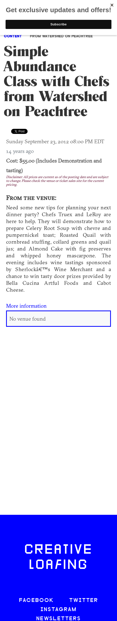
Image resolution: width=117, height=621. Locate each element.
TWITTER (83, 600)
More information (26, 305)
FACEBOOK (36, 600)
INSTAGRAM (58, 610)
